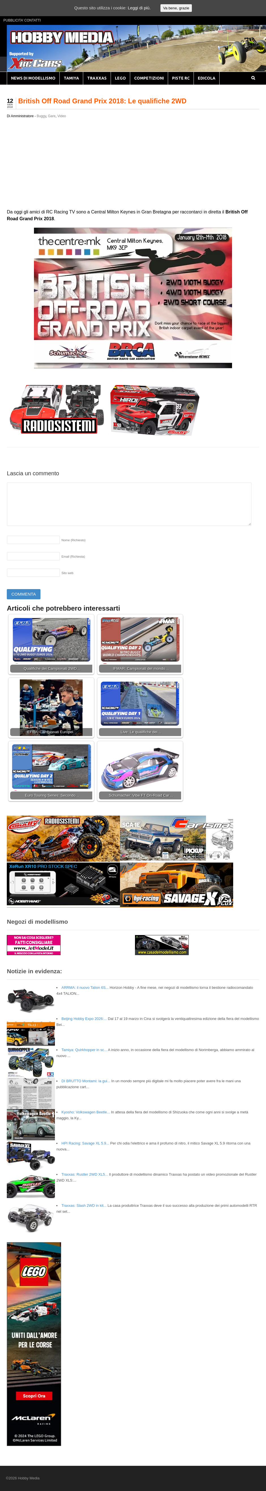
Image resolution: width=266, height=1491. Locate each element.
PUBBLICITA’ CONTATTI (22, 20)
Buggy (41, 116)
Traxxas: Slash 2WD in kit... (83, 1205)
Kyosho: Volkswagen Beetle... (85, 1112)
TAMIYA (71, 78)
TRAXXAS (97, 78)
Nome (73, 540)
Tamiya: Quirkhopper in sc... (84, 1050)
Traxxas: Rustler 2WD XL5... (84, 1174)
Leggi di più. (139, 7)
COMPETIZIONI (149, 78)
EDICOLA (206, 78)
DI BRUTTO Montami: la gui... (85, 1081)
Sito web (67, 573)
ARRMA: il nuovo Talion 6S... (85, 987)
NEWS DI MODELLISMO (33, 78)
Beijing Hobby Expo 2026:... (84, 1019)
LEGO (120, 78)
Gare (51, 116)
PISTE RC (181, 78)
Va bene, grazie (176, 8)
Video (61, 116)
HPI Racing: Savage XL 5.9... (85, 1143)
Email (73, 556)
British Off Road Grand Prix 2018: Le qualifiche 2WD (102, 101)
